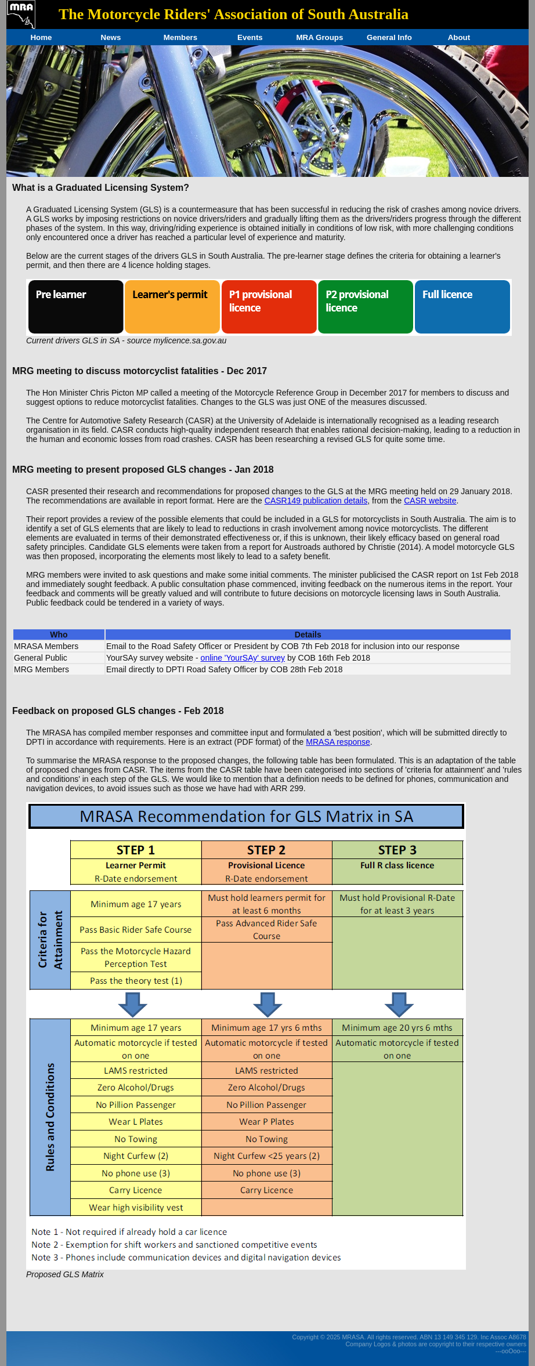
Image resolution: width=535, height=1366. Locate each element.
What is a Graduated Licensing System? (100, 188)
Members (181, 37)
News (111, 37)
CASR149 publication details (316, 500)
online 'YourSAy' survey (243, 657)
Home (41, 37)
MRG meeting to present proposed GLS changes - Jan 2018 (143, 469)
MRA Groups (319, 37)
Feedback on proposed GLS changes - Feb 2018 (118, 711)
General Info (389, 37)
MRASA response (338, 742)
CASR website (430, 500)
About (459, 37)
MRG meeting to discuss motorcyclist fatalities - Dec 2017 (139, 371)
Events (250, 37)
